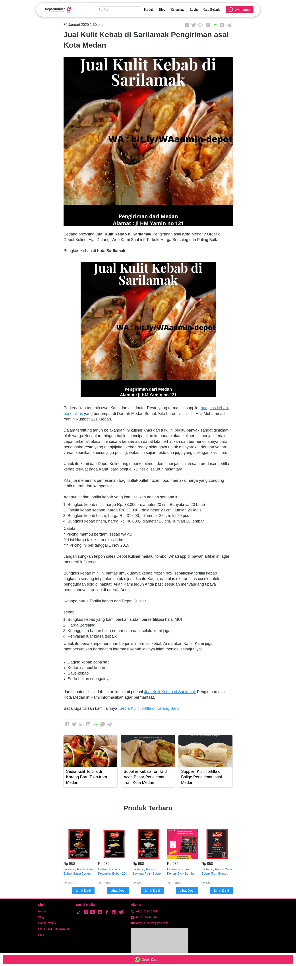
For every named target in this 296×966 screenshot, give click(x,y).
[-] (78, 912)
